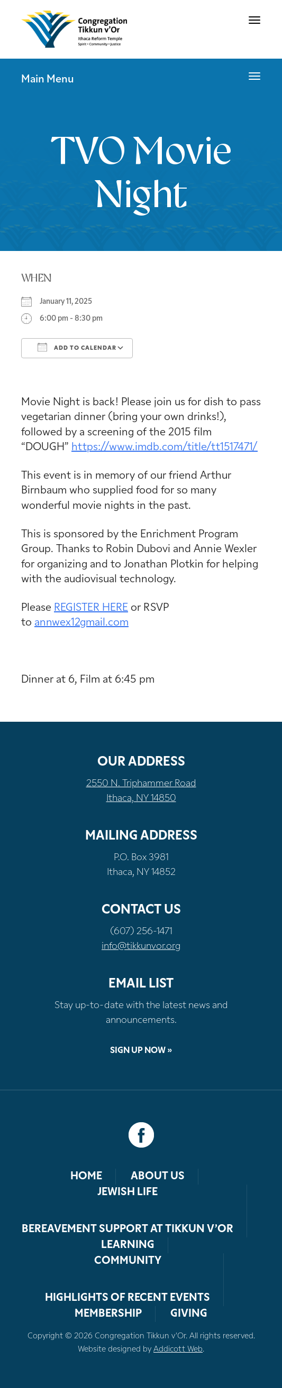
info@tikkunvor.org (141, 947)
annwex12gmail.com (81, 623)
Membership (108, 1314)
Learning (127, 1245)
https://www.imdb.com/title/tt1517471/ (164, 447)
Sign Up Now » (141, 1051)
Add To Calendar (77, 347)
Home (86, 1176)
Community (127, 1261)
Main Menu (47, 79)
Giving (188, 1314)
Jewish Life (127, 1192)
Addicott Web (178, 1350)
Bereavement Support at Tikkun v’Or (127, 1229)
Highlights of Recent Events (127, 1298)
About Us (158, 1176)
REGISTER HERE (91, 608)
